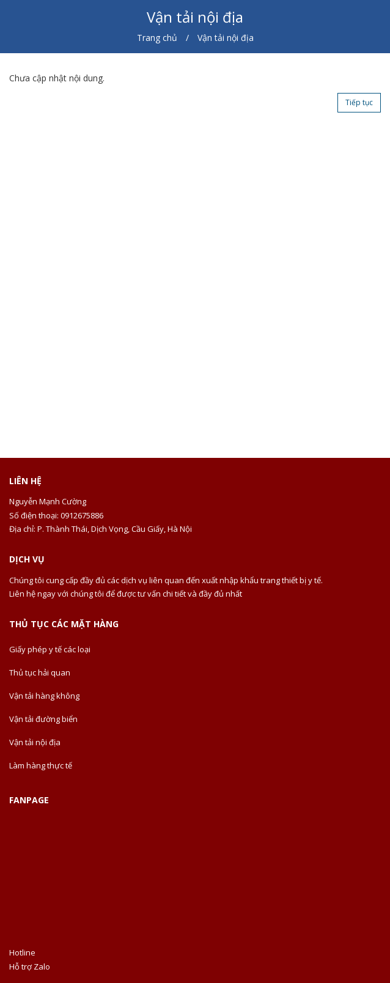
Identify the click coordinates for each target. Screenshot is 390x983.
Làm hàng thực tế (40, 765)
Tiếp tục (359, 102)
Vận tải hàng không (44, 695)
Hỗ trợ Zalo (29, 966)
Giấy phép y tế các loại (49, 649)
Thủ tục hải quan (39, 672)
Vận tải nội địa (35, 742)
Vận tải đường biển (43, 718)
